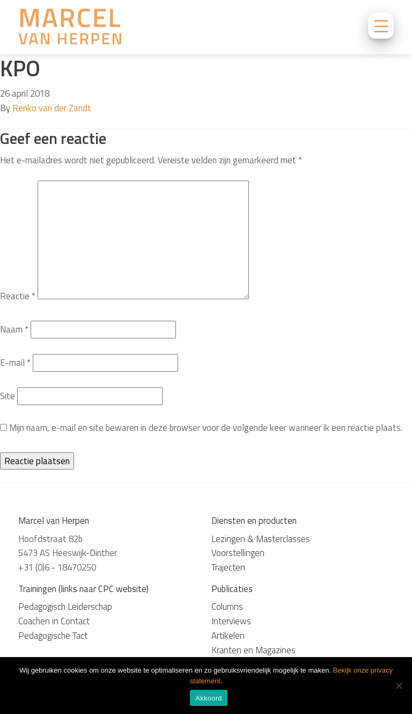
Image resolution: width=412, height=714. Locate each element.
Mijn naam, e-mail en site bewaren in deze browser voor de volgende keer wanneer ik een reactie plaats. (205, 428)
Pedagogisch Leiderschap (65, 607)
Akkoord (208, 698)
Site (7, 396)
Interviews (231, 621)
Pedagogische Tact (52, 636)
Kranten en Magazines (253, 650)
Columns (227, 607)
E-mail (15, 363)
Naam (14, 329)
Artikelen (228, 636)
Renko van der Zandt (51, 108)
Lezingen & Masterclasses (260, 539)
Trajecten (228, 567)
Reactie (17, 296)
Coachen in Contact (54, 621)
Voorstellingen (237, 553)
